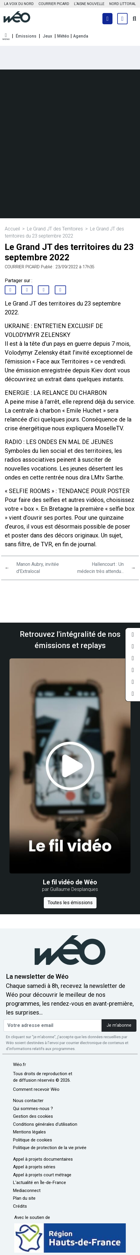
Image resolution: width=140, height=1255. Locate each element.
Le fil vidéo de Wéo (70, 882)
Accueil (12, 229)
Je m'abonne (119, 1025)
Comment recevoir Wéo (36, 1089)
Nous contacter (28, 1100)
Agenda (80, 36)
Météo (63, 36)
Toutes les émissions (70, 902)
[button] (5, 37)
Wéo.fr (19, 1064)
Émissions (26, 36)
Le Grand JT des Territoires (55, 229)
